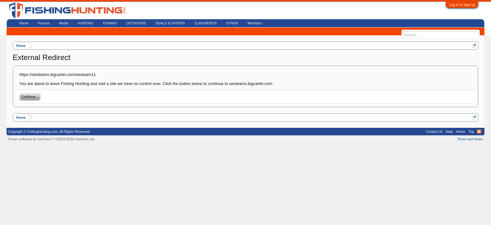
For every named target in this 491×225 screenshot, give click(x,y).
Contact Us (434, 131)
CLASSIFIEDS (205, 23)
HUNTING (85, 23)
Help (449, 131)
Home (23, 23)
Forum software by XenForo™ (51, 139)
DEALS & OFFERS (170, 23)
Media (63, 23)
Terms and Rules (470, 139)
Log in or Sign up (462, 5)
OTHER (232, 23)
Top (471, 131)
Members (255, 23)
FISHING (110, 23)
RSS (479, 131)
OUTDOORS (136, 23)
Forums (43, 23)
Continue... (30, 96)
